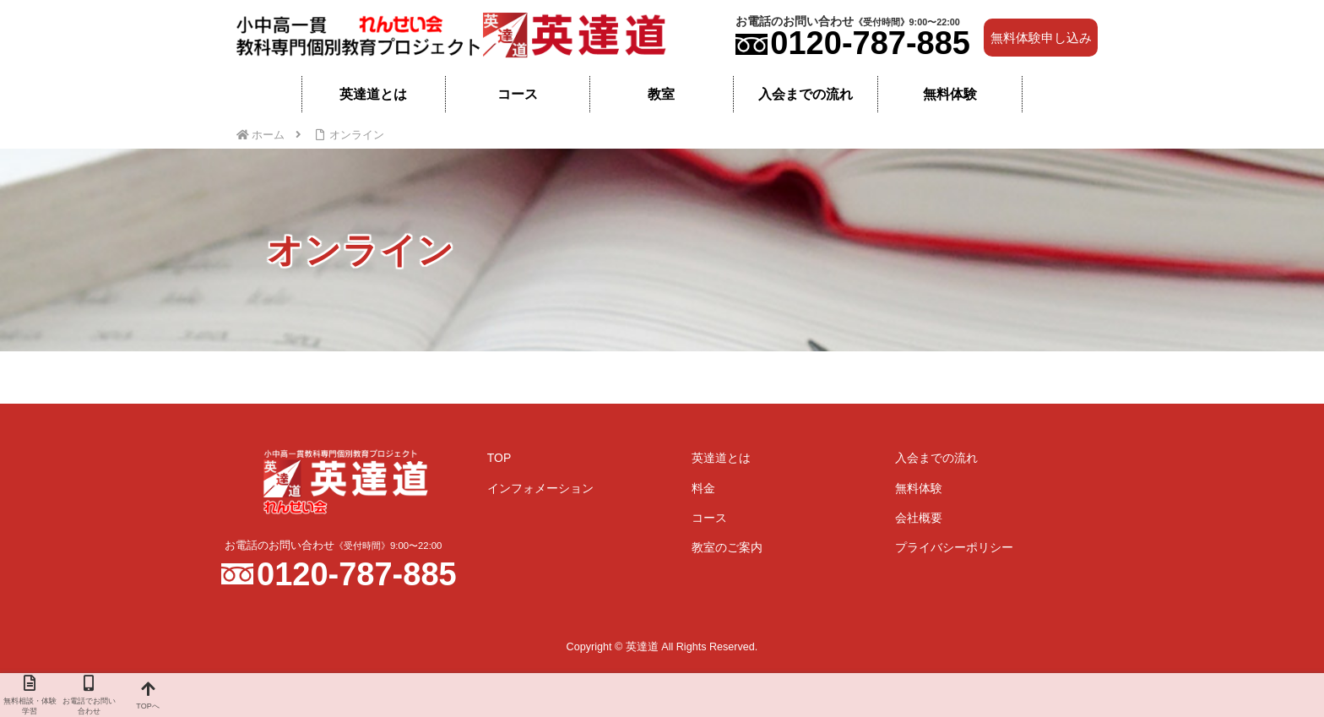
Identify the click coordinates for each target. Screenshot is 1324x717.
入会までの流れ (936, 457)
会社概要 (918, 517)
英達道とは (721, 457)
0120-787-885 (870, 43)
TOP (499, 457)
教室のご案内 (727, 547)
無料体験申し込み (1041, 37)
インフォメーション (540, 488)
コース (709, 517)
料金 (703, 488)
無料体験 (918, 488)
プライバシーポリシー (954, 547)
